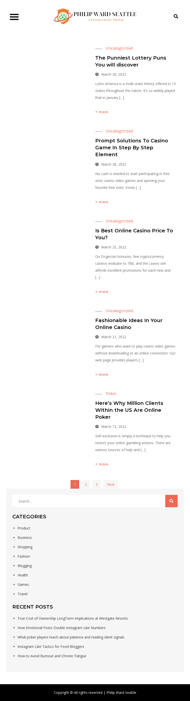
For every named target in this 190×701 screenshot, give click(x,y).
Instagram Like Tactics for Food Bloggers (51, 646)
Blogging (25, 565)
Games (23, 584)
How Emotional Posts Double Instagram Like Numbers (62, 627)
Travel (22, 593)
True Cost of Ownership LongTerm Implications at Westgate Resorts (73, 618)
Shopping (25, 547)
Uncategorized (119, 48)
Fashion (24, 556)
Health (23, 575)
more (103, 112)
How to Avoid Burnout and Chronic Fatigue (52, 656)
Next (111, 484)
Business (25, 537)
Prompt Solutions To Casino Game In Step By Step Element (131, 147)
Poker (111, 393)
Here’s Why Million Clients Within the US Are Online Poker (129, 410)
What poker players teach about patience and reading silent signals (71, 637)
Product (24, 528)
